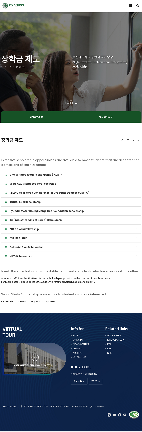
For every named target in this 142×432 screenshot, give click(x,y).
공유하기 (122, 140)
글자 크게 (133, 140)
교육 (9, 66)
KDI (109, 344)
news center (81, 344)
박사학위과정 (106, 117)
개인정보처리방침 (9, 407)
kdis (75, 335)
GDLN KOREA (114, 335)
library (77, 348)
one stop (78, 340)
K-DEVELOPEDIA (115, 340)
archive (77, 353)
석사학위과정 (36, 117)
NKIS (109, 353)
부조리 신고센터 (80, 357)
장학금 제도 (20, 66)
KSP (109, 348)
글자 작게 (138, 140)
